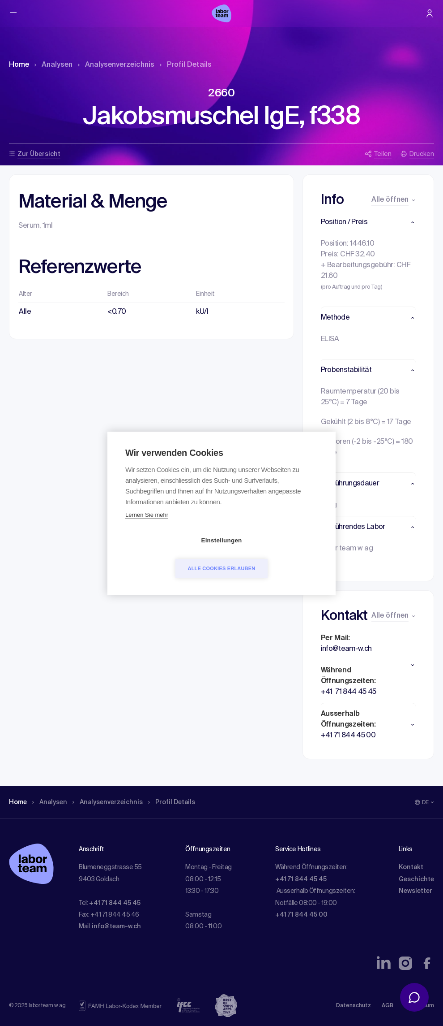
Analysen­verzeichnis (116, 65)
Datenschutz (353, 1006)
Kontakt (411, 867)
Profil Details (186, 65)
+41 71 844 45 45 (115, 903)
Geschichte (416, 879)
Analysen (53, 65)
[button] (368, 222)
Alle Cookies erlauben (273, 554)
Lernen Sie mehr (146, 528)
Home (19, 65)
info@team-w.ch (116, 926)
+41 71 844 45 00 (301, 915)
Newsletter (415, 891)
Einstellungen (169, 554)
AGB (387, 1006)
